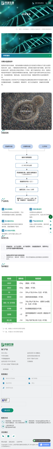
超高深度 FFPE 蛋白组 (8, 361)
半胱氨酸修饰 (5, 358)
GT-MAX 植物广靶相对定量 (9, 364)
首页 (20, 29)
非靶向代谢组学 (35, 29)
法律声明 (19, 442)
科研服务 (26, 29)
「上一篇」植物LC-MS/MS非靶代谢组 (13, 334)
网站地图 (4, 442)
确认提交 (7, 410)
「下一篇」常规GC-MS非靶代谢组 (12, 337)
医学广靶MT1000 (32, 358)
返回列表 (8, 329)
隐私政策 (12, 442)
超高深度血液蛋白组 (33, 356)
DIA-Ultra (4, 353)
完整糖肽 (30, 361)
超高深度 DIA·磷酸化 (33, 353)
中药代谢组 (4, 356)
